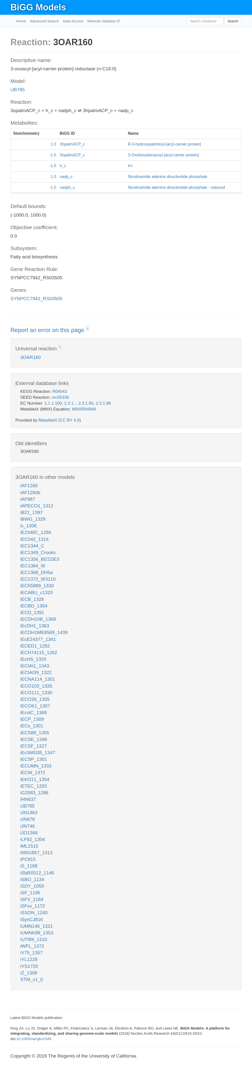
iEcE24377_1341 (38, 639)
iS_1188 (29, 865)
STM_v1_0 (31, 979)
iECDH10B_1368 (38, 619)
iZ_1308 (28, 972)
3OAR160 (30, 357)
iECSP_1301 (33, 759)
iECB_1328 (32, 599)
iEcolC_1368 (33, 712)
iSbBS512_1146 (37, 872)
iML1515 (29, 846)
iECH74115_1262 (38, 652)
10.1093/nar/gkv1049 (33, 1039)
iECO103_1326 (36, 686)
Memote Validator (102, 21)
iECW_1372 (32, 772)
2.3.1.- (70, 403)
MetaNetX (48, 420)
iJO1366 (29, 832)
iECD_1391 (32, 612)
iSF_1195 (30, 892)
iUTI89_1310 (33, 939)
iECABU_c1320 (36, 592)
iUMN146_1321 (36, 926)
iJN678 (27, 819)
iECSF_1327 (33, 746)
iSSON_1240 (34, 912)
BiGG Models (38, 7)
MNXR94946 (84, 409)
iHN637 (28, 799)
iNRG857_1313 (36, 852)
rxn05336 (60, 397)
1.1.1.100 (53, 403)
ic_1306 (28, 525)
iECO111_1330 (36, 692)
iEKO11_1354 (34, 779)
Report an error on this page (48, 330)
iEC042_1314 (34, 539)
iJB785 (18, 89)
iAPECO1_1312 (36, 505)
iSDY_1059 (32, 886)
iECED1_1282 (35, 645)
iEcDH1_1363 (34, 625)
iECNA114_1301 (37, 679)
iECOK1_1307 (35, 705)
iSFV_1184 (32, 899)
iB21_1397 (31, 512)
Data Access (73, 21)
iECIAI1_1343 (34, 665)
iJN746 (27, 826)
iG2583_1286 (34, 792)
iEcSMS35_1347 (37, 752)
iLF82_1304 (32, 839)
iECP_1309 (32, 719)
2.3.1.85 (85, 403)
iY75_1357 (31, 952)
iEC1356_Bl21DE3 (39, 559)
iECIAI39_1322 (36, 672)
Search (232, 21)
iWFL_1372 (32, 946)
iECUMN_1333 (36, 765)
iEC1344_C (32, 545)
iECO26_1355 (35, 699)
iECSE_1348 (33, 739)
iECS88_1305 (34, 732)
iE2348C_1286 (35, 532)
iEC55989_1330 (37, 585)
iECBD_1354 (33, 605)
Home (21, 21)
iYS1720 (29, 966)
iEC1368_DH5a (36, 572)
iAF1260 (29, 485)
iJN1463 (29, 812)
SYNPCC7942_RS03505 (36, 298)
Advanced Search (44, 21)
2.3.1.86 (103, 403)
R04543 (59, 391)
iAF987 (27, 499)
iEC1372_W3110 (38, 579)
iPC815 (28, 859)
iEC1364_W (32, 565)
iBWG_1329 (32, 519)
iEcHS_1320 (33, 659)
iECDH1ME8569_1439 (44, 632)
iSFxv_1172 (32, 906)
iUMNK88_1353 (36, 932)
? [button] (88, 329)
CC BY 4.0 (69, 420)
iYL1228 (29, 959)
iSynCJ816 (31, 919)
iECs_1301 (31, 725)
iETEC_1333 (33, 786)
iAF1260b (30, 492)
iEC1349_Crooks (38, 552)
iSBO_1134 (32, 879)
